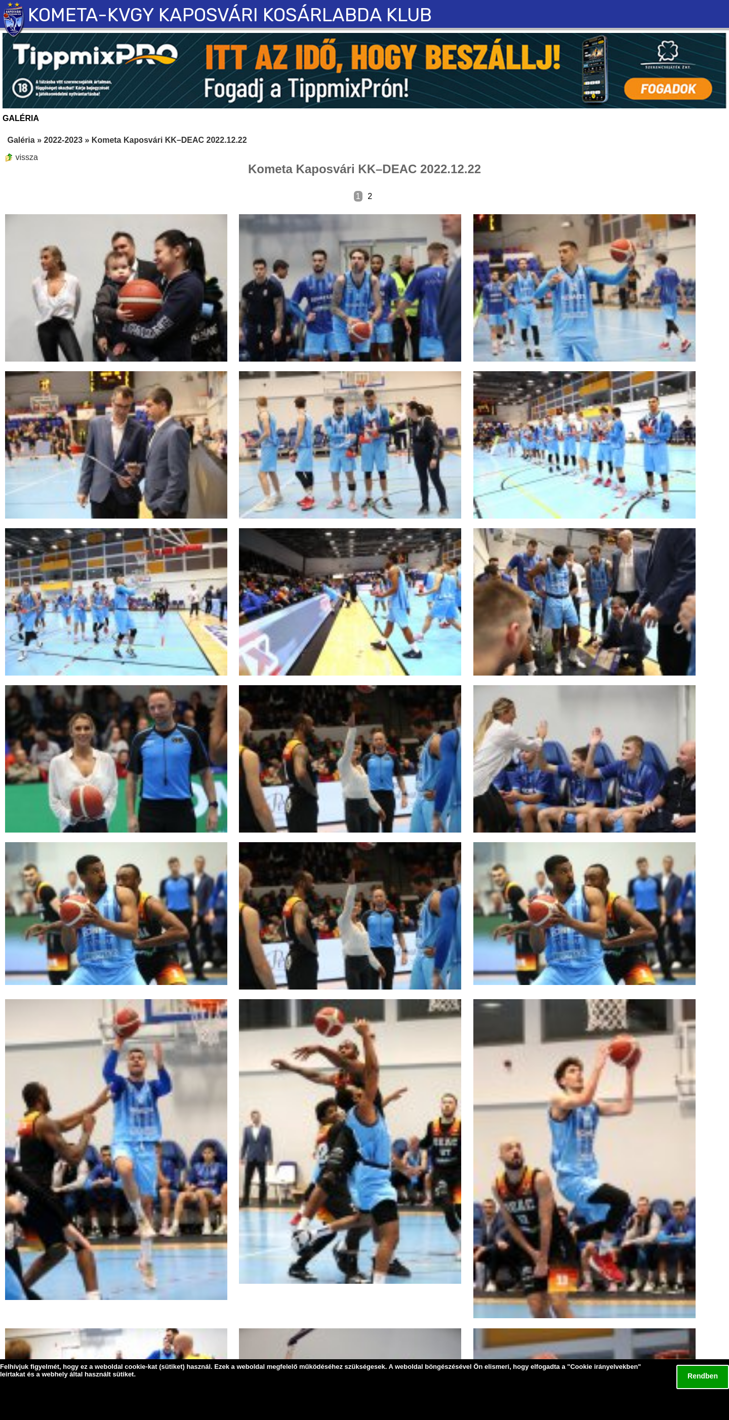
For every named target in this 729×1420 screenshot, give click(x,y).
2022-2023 (63, 140)
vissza (21, 157)
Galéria (20, 140)
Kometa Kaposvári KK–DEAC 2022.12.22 (169, 140)
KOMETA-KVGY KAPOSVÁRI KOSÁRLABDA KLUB (230, 15)
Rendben (702, 1376)
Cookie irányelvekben (604, 1366)
